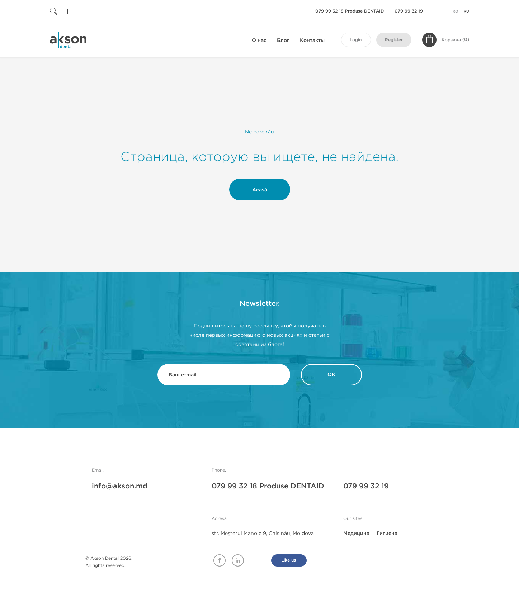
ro (455, 11)
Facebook (219, 560)
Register (394, 40)
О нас (259, 40)
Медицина (356, 533)
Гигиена (387, 533)
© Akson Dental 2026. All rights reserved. (108, 562)
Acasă (259, 190)
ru (466, 11)
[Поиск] (93, 11)
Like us (288, 560)
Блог (283, 40)
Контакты (312, 40)
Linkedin (237, 560)
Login (356, 40)
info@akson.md (119, 486)
